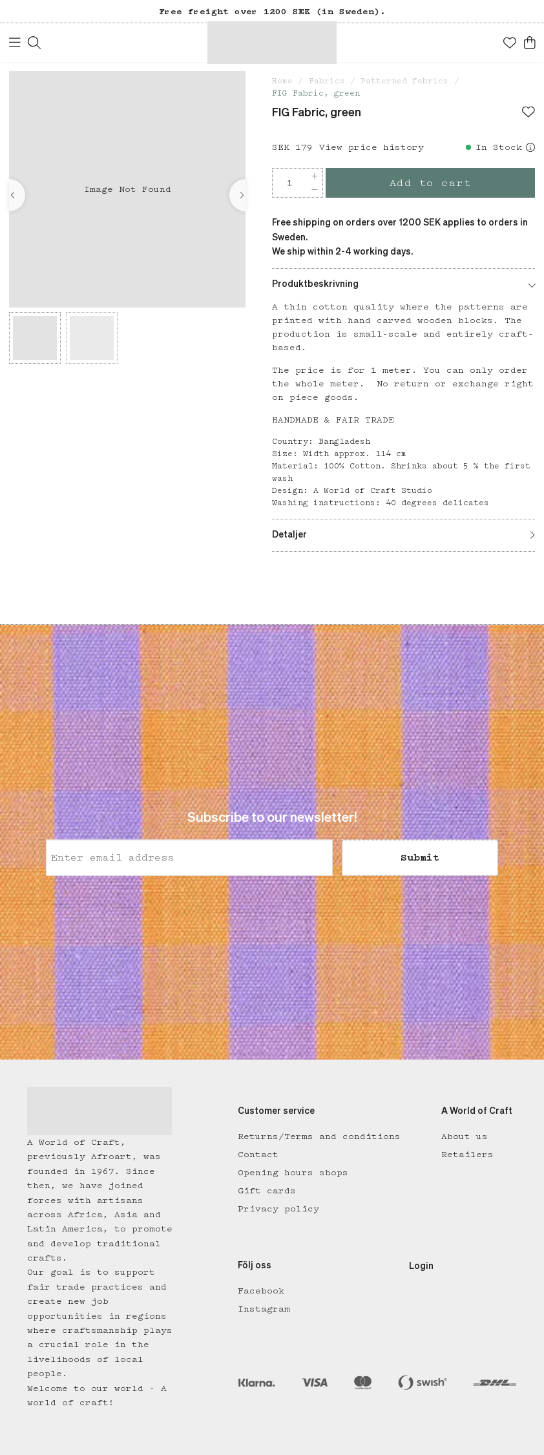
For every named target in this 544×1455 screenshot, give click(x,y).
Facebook (261, 1290)
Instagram (264, 1309)
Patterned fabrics (404, 81)
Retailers (467, 1154)
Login (421, 1266)
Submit (420, 858)
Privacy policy (278, 1208)
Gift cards (267, 1190)
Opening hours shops (293, 1172)
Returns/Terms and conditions (319, 1136)
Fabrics (327, 81)
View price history (371, 147)
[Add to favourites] (528, 113)
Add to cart (431, 183)
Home (282, 81)
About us (464, 1136)
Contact (258, 1154)
